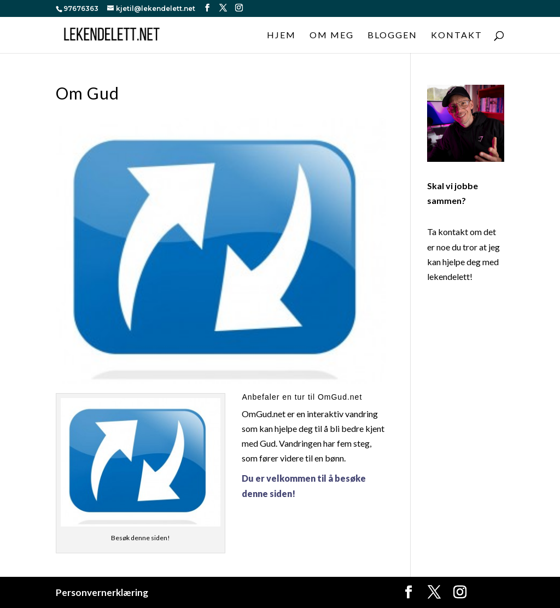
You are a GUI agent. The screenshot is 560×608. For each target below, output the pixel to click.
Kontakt (456, 35)
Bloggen (392, 35)
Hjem (281, 35)
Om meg (332, 35)
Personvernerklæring (102, 592)
